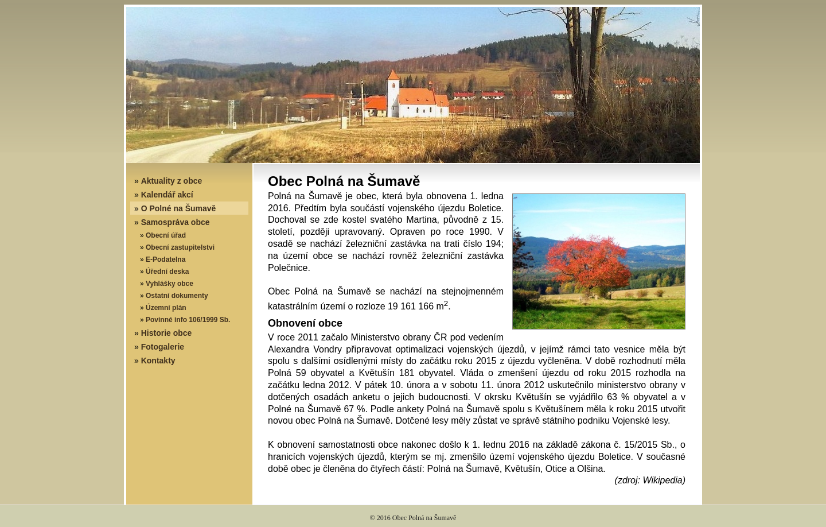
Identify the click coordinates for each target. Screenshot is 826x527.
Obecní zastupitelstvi (180, 247)
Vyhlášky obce (169, 284)
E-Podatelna (165, 259)
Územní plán (166, 308)
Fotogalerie (162, 346)
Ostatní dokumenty (177, 296)
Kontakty (158, 360)
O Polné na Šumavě (178, 208)
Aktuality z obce (171, 180)
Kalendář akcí (167, 194)
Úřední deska (167, 272)
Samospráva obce (175, 222)
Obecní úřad (166, 235)
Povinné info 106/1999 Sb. (188, 320)
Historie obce (166, 333)
